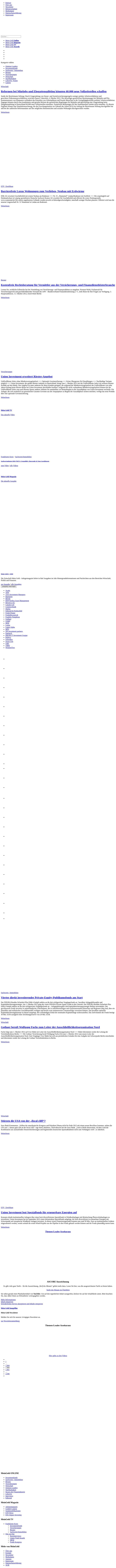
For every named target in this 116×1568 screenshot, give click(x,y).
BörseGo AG (10, 603)
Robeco (8, 637)
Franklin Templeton (12, 617)
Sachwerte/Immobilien (23, 457)
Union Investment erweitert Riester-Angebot (27, 376)
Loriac (7, 625)
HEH (7, 623)
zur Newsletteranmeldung (10, 1321)
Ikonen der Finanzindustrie (15, 1492)
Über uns (8, 5)
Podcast (8, 3)
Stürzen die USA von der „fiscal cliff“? (23, 1120)
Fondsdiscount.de (11, 615)
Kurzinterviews (15, 1536)
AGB (7, 1565)
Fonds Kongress (16, 1542)
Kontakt (8, 1553)
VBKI (7, 646)
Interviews (9, 1496)
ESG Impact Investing (13, 1515)
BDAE (7, 599)
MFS (7, 629)
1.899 (7, 1366)
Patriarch (8, 633)
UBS (7, 643)
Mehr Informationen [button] (8, 1300)
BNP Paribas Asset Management (17, 601)
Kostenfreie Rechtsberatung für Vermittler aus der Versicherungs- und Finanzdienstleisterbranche (58, 284)
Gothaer (8, 619)
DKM (12, 1540)
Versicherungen (11, 74)
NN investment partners (14, 631)
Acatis (7, 590)
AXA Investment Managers (15, 595)
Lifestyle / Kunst (11, 81)
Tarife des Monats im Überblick (58, 1290)
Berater (8, 72)
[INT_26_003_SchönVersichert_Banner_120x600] (10, 1469)
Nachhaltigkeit (10, 79)
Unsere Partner (9, 586)
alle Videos (14, 466)
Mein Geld (12, 43)
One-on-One (9, 1534)
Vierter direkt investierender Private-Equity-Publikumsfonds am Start (42, 997)
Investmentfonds (11, 68)
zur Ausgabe (5, 584)
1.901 (7, 1370)
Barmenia (8, 597)
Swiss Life (9, 641)
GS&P (7, 621)
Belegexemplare (11, 9)
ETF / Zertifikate (7, 186)
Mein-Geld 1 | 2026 (7, 574)
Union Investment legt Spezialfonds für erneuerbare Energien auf (39, 1212)
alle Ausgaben (16, 584)
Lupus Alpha (10, 627)
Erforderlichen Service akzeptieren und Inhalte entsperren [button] (22, 1304)
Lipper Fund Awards (17, 1538)
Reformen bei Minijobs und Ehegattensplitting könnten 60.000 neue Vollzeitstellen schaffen (53, 91)
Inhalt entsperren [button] (7, 1302)
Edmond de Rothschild (13, 611)
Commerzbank (10, 607)
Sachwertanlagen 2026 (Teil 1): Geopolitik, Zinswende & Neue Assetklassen (25, 461)
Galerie (8, 83)
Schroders (9, 639)
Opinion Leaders (11, 66)
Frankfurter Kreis (7, 457)
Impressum (9, 15)
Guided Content (11, 1509)
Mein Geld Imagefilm (9, 1308)
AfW (7, 592)
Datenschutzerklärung (13, 13)
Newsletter (9, 7)
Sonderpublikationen (13, 1511)
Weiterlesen (5, 112)
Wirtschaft (9, 77)
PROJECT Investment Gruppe (16, 635)
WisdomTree (10, 648)
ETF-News (9, 1513)
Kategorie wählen (7, 62)
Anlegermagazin (11, 1507)
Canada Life (9, 605)
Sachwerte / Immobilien (14, 70)
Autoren (8, 1559)
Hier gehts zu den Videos (58, 1356)
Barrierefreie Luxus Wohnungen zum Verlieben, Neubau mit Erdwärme (42, 191)
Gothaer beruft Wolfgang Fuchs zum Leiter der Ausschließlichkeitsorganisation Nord (50, 1027)
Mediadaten (9, 11)
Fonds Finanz (10, 613)
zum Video (5, 466)
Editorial (8, 1498)
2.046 (7, 1374)
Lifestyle (8, 1494)
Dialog (7, 609)
